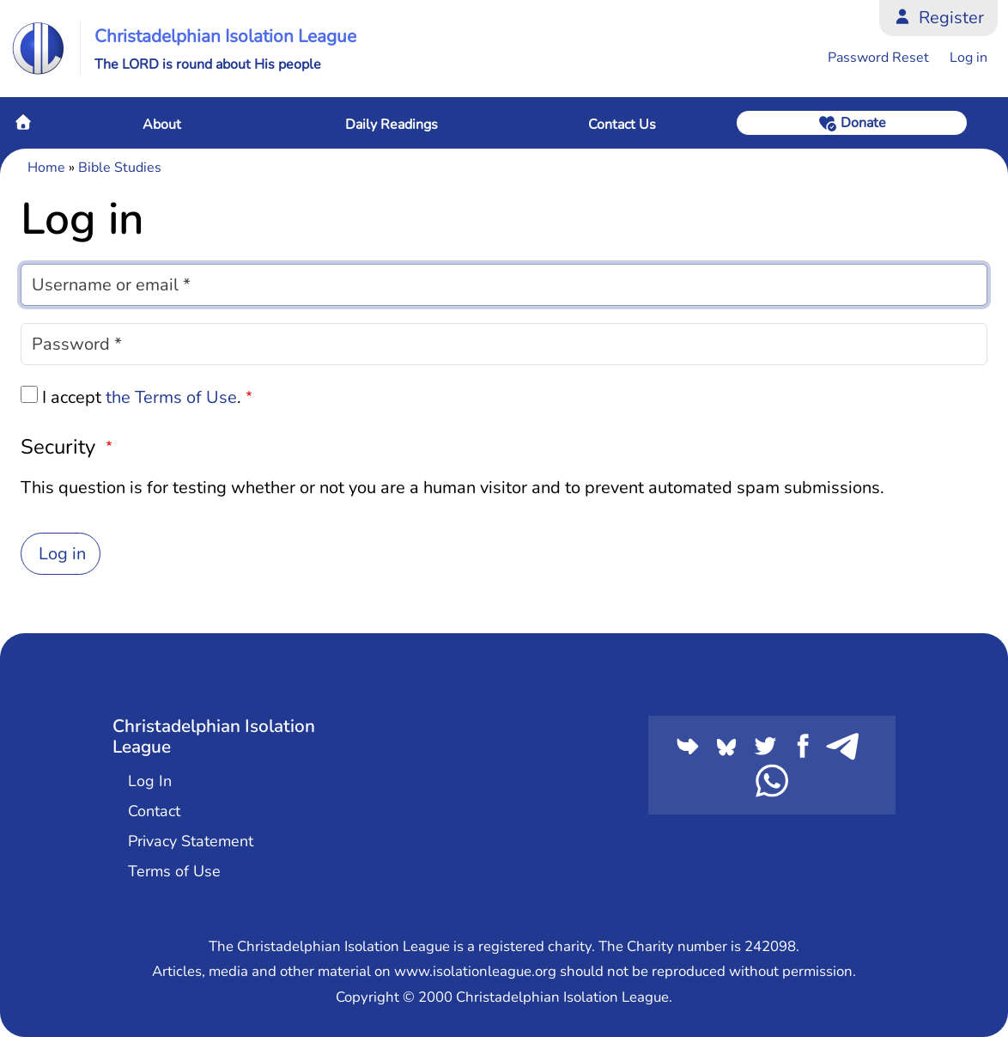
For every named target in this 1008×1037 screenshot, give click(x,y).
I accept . (141, 397)
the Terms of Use (171, 397)
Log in (968, 57)
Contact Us (622, 124)
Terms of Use (174, 871)
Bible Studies (119, 167)
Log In (150, 781)
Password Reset (878, 57)
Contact (154, 811)
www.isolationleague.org (475, 971)
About (162, 124)
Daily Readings (391, 124)
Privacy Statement (190, 841)
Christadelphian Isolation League (225, 36)
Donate (863, 122)
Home (23, 122)
